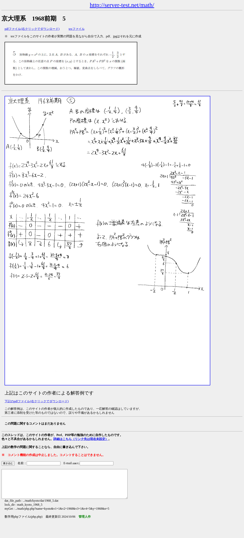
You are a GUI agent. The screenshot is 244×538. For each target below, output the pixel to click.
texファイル (77, 28)
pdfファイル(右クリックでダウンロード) (32, 28)
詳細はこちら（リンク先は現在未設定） (80, 439)
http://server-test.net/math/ (122, 5)
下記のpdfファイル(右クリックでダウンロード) (37, 401)
